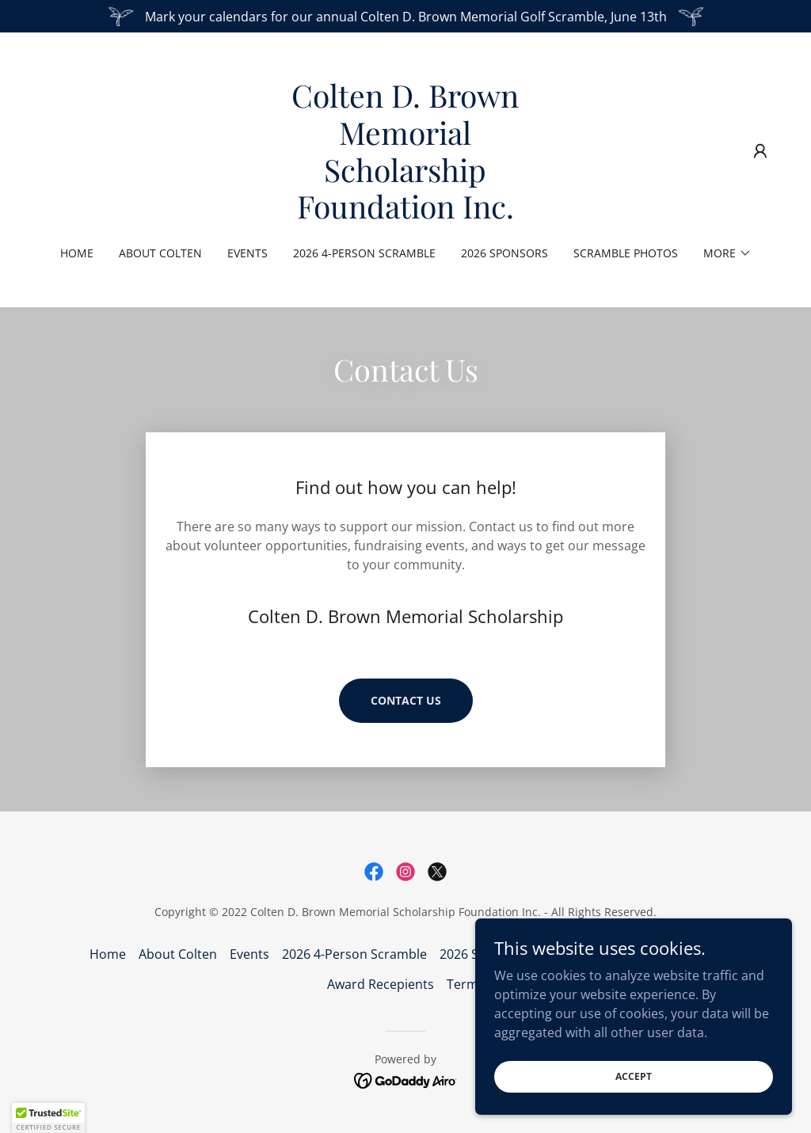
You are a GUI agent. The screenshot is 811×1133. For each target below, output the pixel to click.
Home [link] (76, 252)
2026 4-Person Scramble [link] (364, 252)
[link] (405, 213)
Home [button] (107, 954)
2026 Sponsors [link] (504, 252)
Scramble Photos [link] (625, 252)
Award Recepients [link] (380, 984)
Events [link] (247, 252)
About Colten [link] (160, 252)
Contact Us (406, 700)
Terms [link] (466, 984)
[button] (760, 151)
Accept (633, 1076)
